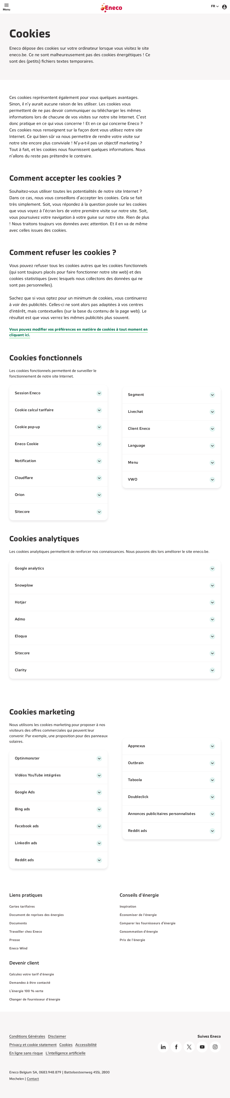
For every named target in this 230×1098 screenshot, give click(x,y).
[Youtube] (202, 1046)
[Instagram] (215, 1046)
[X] (189, 1046)
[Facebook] (176, 1046)
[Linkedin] (163, 1046)
